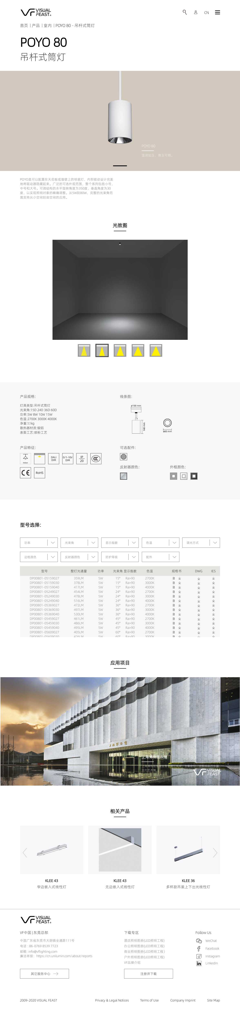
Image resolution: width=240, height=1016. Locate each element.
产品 (36, 25)
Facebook (212, 948)
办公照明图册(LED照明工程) (144, 946)
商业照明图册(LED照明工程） (145, 951)
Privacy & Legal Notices (112, 1000)
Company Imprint (183, 1000)
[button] (120, 165)
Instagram (213, 956)
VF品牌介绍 (132, 962)
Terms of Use (149, 1000)
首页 (24, 25)
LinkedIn (212, 963)
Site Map (213, 1000)
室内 (48, 25)
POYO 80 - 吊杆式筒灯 (75, 25)
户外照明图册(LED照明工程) (144, 957)
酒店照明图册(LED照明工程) (144, 940)
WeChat (211, 940)
